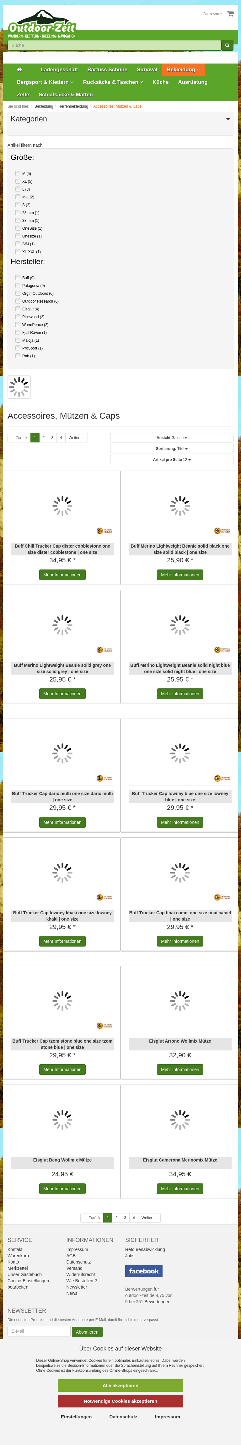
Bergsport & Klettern (45, 82)
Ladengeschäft (59, 70)
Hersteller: (28, 262)
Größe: (22, 158)
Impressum (77, 1249)
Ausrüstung (193, 82)
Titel (172, 449)
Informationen (62, 574)
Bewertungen (158, 1301)
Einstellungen (76, 1416)
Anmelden (213, 13)
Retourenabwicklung (145, 1249)
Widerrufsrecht (81, 1274)
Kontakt (15, 1249)
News (72, 1293)
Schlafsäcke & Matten (66, 95)
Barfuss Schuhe (107, 70)
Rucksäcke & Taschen (113, 82)
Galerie (172, 438)
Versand (75, 1268)
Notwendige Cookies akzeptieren (120, 1401)
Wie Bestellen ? (82, 1280)
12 (172, 459)
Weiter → (76, 438)
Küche (161, 82)
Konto (13, 1261)
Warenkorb (18, 1255)
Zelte (23, 95)
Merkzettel (18, 1268)
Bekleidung (183, 70)
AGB (71, 1255)
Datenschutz (79, 1261)
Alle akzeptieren (120, 1385)
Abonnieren (87, 1332)
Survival (147, 70)
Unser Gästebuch (25, 1274)
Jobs (130, 1255)
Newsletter (77, 1286)
